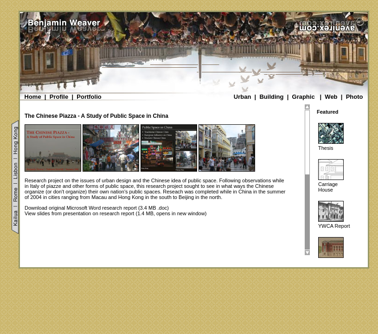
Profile (59, 96)
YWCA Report (334, 226)
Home (33, 96)
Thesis (325, 148)
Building (271, 96)
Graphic (303, 96)
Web (331, 96)
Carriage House (328, 187)
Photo (354, 96)
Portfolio (89, 96)
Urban (242, 96)
